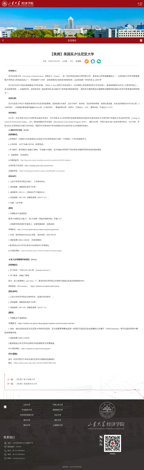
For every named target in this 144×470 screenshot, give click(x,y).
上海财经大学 (58, 425)
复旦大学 (26, 420)
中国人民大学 (58, 405)
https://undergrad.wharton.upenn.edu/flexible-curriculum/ (42, 171)
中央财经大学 (27, 410)
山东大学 (26, 405)
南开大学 (26, 425)
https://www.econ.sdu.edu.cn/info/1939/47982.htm (35, 363)
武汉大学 (57, 415)
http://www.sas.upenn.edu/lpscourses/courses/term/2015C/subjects (46, 160)
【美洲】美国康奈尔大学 (22, 384)
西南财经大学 (58, 410)
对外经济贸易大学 (27, 415)
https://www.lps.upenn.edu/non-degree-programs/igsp (41, 251)
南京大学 (57, 420)
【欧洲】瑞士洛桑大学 (21, 379)
